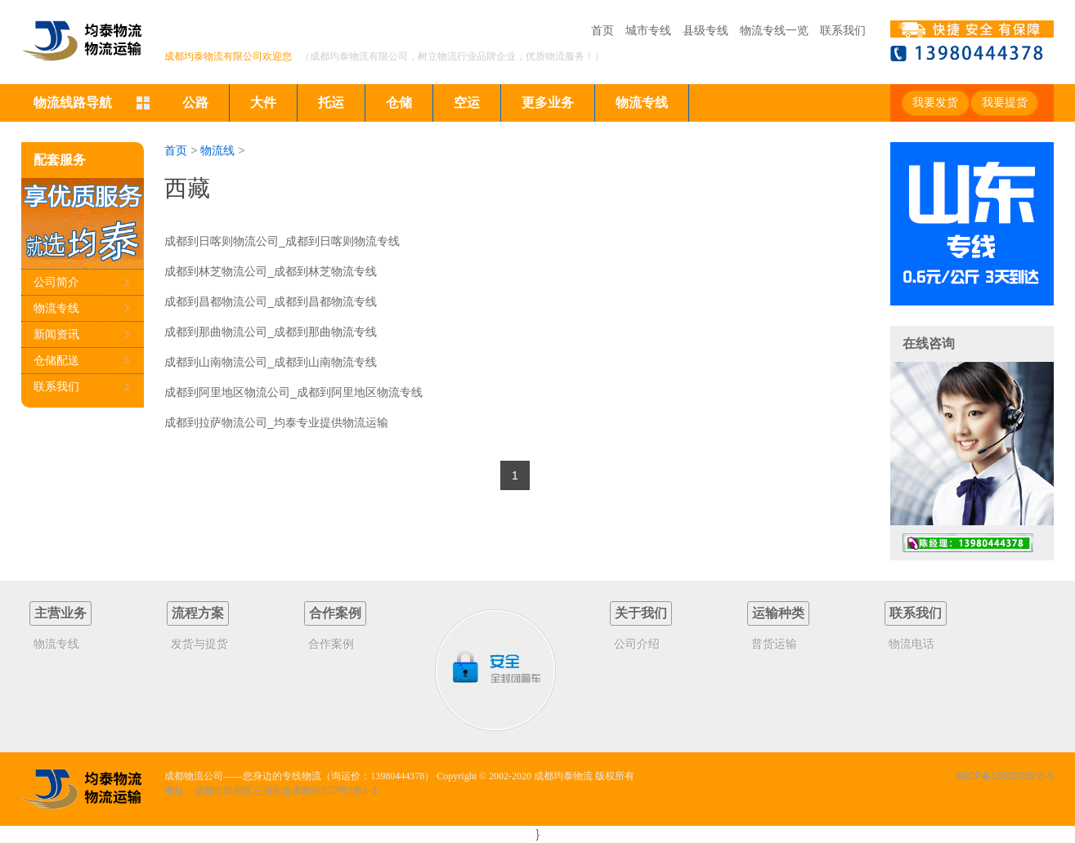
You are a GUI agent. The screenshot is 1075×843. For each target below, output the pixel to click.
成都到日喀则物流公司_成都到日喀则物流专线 (282, 241)
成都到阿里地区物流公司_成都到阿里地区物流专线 (293, 392)
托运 (331, 102)
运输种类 (778, 613)
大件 (263, 102)
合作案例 (335, 613)
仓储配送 (56, 360)
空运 (467, 102)
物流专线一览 (774, 30)
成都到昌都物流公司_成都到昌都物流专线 (270, 301)
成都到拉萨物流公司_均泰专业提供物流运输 (276, 422)
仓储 (399, 102)
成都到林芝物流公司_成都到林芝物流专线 (270, 271)
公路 (195, 102)
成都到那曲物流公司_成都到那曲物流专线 (270, 331)
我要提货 (1005, 102)
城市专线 (648, 30)
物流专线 (642, 102)
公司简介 (56, 281)
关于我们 (641, 613)
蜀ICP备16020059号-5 (1005, 776)
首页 (602, 30)
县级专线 (705, 30)
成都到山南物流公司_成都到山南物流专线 (270, 361)
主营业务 (60, 613)
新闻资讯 (56, 334)
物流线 (217, 150)
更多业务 (548, 102)
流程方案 (198, 613)
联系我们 (843, 30)
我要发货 (935, 102)
